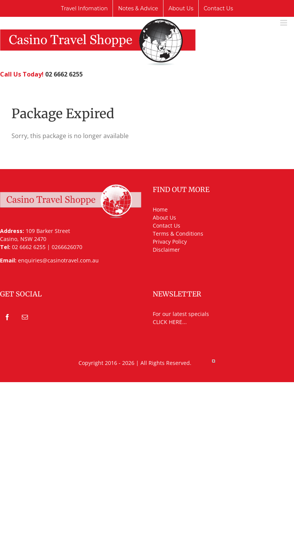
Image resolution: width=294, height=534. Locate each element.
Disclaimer (166, 249)
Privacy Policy (170, 241)
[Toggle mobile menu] (284, 23)
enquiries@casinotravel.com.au (58, 260)
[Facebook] (7, 317)
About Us (164, 217)
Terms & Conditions (178, 233)
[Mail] (25, 317)
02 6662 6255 (64, 74)
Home (160, 209)
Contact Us (166, 225)
